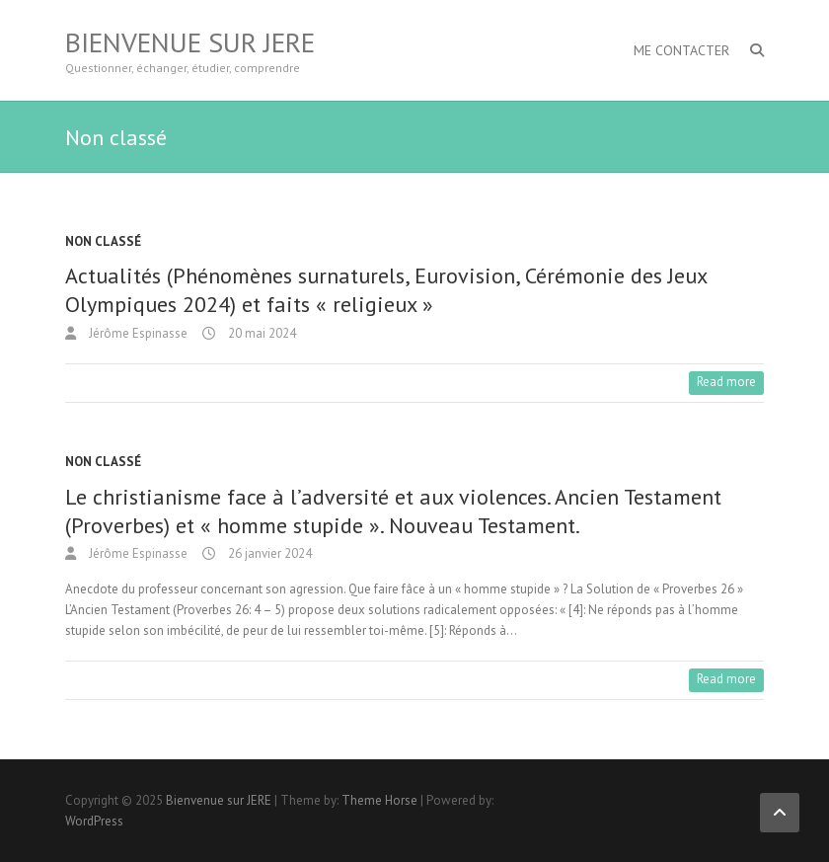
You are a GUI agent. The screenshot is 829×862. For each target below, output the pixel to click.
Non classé (103, 241)
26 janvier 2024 (268, 553)
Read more (726, 381)
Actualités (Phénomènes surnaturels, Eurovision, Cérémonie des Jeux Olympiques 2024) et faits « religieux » (386, 290)
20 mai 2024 (260, 333)
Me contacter (681, 50)
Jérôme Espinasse (137, 333)
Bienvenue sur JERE (190, 42)
